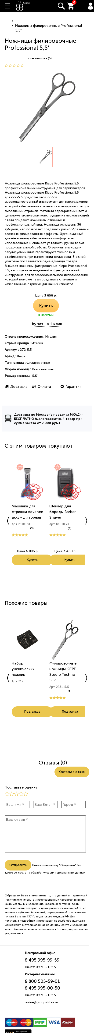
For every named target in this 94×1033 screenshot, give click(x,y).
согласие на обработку (30, 872)
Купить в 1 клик (47, 323)
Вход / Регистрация (90, 6)
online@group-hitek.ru (41, 1002)
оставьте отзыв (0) (39, 58)
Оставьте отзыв (72, 772)
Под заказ (32, 712)
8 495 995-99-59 (42, 960)
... (16, 21)
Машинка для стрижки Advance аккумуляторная (27, 512)
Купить (46, 305)
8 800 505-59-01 (42, 981)
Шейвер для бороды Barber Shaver (62, 512)
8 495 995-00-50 (42, 988)
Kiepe (21, 356)
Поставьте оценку (21, 787)
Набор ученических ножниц (23, 669)
